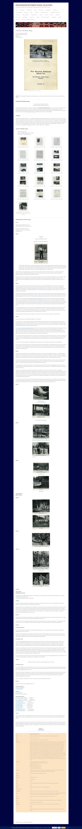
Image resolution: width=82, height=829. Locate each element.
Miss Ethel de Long (40, 298)
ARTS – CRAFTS (41, 10)
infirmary (20, 365)
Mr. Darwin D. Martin (19, 697)
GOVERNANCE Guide (34, 14)
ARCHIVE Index (22, 10)
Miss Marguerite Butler (25, 641)
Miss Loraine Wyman (19, 706)
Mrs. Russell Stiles (19, 704)
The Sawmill (41, 491)
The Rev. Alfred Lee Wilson (20, 702)
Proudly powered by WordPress (27, 822)
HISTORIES (41, 14)
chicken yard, (57, 336)
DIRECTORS (26, 12)
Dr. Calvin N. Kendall (19, 701)
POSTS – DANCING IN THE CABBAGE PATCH (28, 19)
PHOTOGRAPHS (25, 17)
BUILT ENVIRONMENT (19, 12)
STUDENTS (59, 17)
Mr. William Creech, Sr (28, 271)
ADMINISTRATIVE (29, 10)
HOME (17, 10)
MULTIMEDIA (57, 14)
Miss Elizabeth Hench (19, 700)
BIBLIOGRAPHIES (48, 10)
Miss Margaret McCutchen (20, 710)
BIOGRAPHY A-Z (55, 10)
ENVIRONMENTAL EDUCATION (54, 12)
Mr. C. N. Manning (19, 692)
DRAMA (31, 12)
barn (52, 336)
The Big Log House (41, 400)
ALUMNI (35, 10)
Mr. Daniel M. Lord (19, 708)
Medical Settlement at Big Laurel (31, 111)
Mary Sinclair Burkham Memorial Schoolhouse (25, 328)
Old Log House (54, 365)
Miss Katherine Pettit (31, 298)
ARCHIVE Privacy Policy (19, 822)
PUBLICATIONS (32, 17)
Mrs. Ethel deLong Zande (20, 687)
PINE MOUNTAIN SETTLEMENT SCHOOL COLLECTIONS (34, 5)
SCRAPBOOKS (54, 17)
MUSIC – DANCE (18, 17)
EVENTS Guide (18, 14)
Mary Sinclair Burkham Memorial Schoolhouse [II (41, 440)
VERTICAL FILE (18, 19)
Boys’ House (46, 344)
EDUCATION (36, 12)
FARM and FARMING (25, 14)
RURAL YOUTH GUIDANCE (45, 17)
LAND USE (46, 14)
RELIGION (38, 17)
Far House (44, 420)
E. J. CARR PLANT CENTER (44, 12)
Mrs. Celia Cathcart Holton (20, 709)
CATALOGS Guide (41, 729)
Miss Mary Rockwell (19, 705)
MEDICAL (51, 14)
